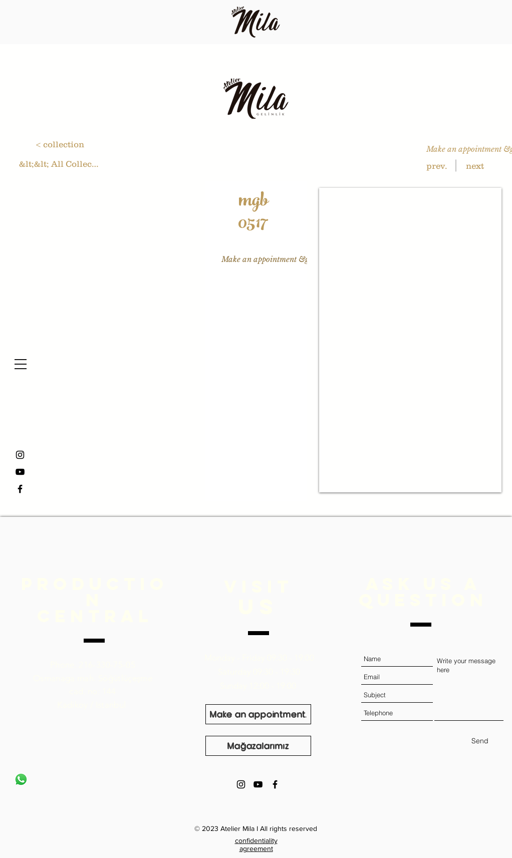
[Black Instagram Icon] (240, 784)
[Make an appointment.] (258, 714)
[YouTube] (20, 471)
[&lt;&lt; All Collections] (59, 163)
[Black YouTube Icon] (258, 784)
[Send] (479, 741)
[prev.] (436, 165)
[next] (474, 165)
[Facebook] (20, 488)
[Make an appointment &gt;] (267, 258)
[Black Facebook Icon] (275, 784)
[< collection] (60, 144)
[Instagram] (20, 454)
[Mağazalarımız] (258, 746)
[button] (21, 364)
